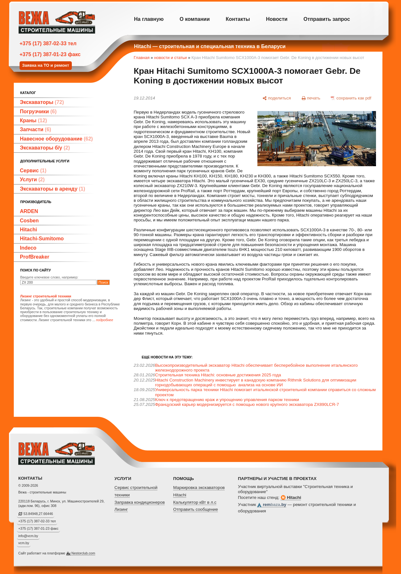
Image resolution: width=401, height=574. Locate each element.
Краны (33, 120)
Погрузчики (38, 111)
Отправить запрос (327, 19)
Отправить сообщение (195, 509)
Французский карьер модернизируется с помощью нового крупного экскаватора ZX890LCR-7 (247, 404)
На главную (148, 19)
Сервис (33, 170)
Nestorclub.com (83, 553)
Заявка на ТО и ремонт (45, 65)
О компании (195, 19)
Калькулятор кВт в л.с (194, 502)
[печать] (311, 98)
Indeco (28, 248)
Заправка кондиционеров (139, 502)
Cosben (29, 220)
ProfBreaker (34, 257)
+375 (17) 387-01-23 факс (50, 54)
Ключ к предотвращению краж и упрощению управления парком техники (227, 399)
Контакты (238, 19)
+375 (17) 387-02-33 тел (48, 43)
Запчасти (35, 129)
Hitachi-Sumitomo (42, 238)
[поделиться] (277, 98)
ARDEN (29, 211)
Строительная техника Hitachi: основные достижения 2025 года (218, 375)
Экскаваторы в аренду (52, 189)
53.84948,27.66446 (38, 514)
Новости (277, 19)
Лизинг (121, 509)
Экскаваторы (42, 102)
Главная (141, 57)
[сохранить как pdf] (351, 98)
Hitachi (28, 229)
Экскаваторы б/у (45, 147)
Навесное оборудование (56, 138)
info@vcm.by (28, 536)
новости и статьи (170, 57)
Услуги (32, 179)
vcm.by (23, 543)
